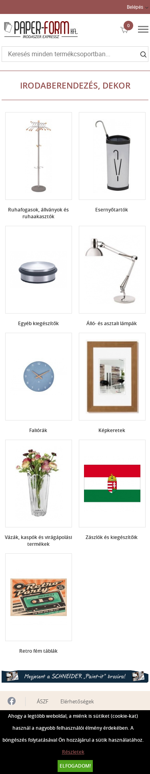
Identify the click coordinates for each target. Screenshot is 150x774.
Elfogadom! (75, 765)
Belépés (135, 7)
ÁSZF (42, 701)
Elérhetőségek (77, 701)
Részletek (73, 751)
